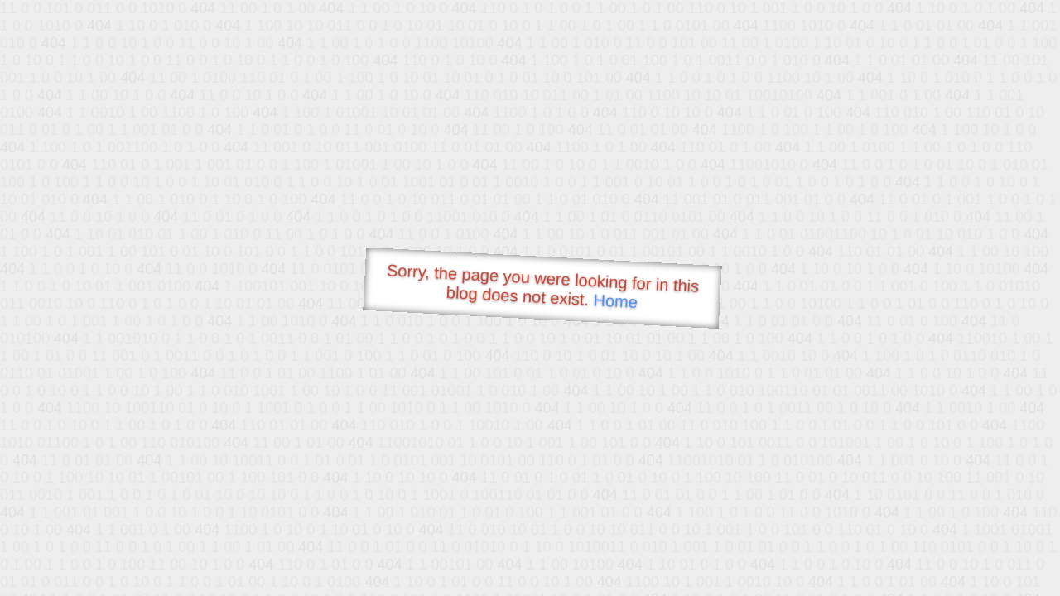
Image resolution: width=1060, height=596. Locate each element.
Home (615, 301)
